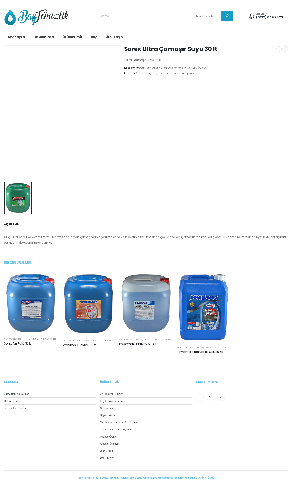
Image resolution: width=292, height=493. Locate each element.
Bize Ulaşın (113, 37)
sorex (182, 73)
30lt (138, 73)
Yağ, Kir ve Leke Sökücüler (42, 339)
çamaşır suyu (150, 73)
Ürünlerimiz (73, 37)
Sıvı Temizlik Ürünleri (194, 67)
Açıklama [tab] (11, 224)
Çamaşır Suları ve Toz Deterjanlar (160, 67)
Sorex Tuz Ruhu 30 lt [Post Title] (17, 343)
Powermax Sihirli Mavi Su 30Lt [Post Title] (138, 344)
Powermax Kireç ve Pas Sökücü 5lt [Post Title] (200, 352)
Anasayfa (16, 37)
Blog (94, 37)
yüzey (190, 73)
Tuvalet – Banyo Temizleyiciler (159, 339)
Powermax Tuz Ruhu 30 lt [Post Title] (79, 345)
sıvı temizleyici (169, 73)
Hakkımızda (43, 37)
